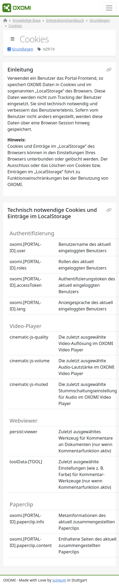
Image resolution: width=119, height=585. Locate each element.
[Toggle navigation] (109, 8)
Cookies (15, 25)
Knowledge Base (27, 20)
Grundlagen (99, 20)
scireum (59, 580)
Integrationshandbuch (65, 20)
